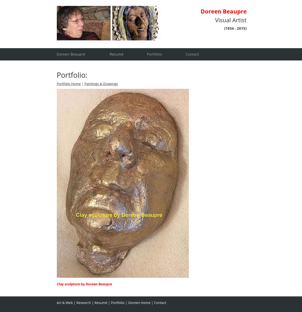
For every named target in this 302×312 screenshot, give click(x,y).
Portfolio (154, 54)
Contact (192, 54)
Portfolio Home (69, 83)
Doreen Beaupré (71, 54)
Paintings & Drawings (101, 83)
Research (83, 302)
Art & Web (65, 302)
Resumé (117, 54)
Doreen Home (139, 302)
